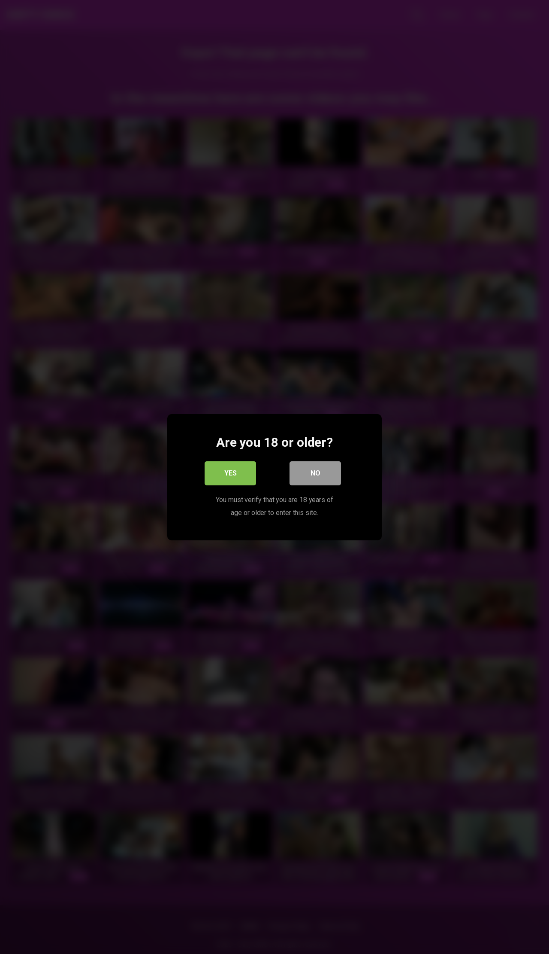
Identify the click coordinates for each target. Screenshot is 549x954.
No (315, 473)
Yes (230, 473)
